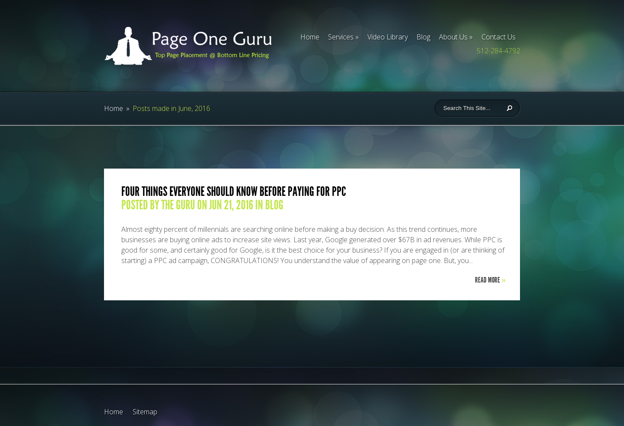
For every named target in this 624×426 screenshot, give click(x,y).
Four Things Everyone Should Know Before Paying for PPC (233, 191)
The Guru (178, 205)
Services (341, 37)
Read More (490, 280)
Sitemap (145, 411)
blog (274, 205)
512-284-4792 (498, 50)
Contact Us (498, 37)
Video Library (387, 37)
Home (309, 37)
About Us (453, 37)
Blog (423, 37)
